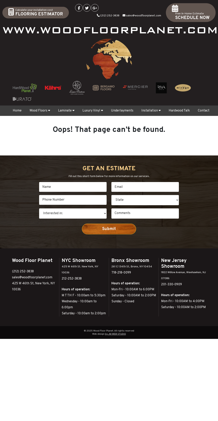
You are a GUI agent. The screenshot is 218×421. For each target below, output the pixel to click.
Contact (203, 111)
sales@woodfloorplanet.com (143, 15)
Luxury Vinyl (92, 111)
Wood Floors (40, 111)
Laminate (66, 111)
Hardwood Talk (179, 111)
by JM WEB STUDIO (115, 334)
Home (17, 111)
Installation (151, 111)
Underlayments (122, 111)
